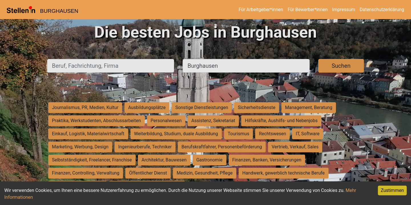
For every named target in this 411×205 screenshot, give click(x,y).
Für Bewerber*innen (308, 9)
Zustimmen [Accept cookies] (392, 190)
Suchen (341, 65)
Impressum (343, 9)
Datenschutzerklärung (382, 9)
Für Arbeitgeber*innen (261, 9)
